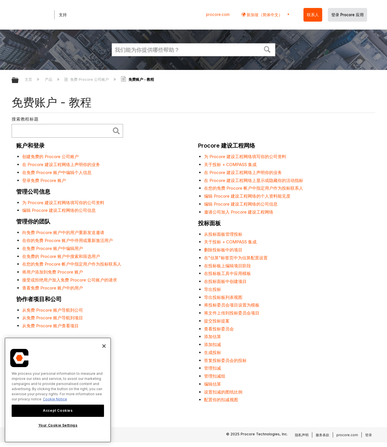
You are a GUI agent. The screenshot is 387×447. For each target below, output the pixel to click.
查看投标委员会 (219, 329)
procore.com (218, 14)
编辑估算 (212, 384)
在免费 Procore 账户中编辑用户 (52, 248)
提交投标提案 (217, 321)
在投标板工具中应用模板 (227, 273)
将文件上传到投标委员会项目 (231, 313)
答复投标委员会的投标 (225, 360)
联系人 (313, 15)
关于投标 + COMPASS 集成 (230, 164)
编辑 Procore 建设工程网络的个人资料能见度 (247, 196)
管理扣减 (212, 368)
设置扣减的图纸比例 (223, 392)
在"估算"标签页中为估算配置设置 (236, 257)
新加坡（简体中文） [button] (263, 14)
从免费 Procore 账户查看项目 (50, 325)
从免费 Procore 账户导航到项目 (52, 317)
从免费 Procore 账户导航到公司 (52, 310)
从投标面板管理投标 (223, 234)
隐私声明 (302, 435)
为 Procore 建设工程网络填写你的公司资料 (63, 202)
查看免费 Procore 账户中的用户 (52, 288)
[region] (58, 390)
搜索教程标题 (25, 119)
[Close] (104, 346)
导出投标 (212, 289)
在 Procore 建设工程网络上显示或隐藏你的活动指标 (253, 180)
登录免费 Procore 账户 (44, 180)
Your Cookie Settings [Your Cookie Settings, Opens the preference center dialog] (58, 425)
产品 (49, 79)
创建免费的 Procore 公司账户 (50, 156)
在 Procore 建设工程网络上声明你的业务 (61, 164)
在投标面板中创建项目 (225, 281)
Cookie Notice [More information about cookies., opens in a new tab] (55, 399)
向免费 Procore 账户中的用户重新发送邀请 (63, 232)
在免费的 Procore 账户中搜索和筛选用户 (61, 256)
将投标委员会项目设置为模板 (231, 305)
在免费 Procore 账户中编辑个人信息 (56, 172)
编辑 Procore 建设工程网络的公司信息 (59, 210)
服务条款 (322, 435)
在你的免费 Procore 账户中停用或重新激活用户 (67, 240)
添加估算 (212, 336)
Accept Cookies (57, 410)
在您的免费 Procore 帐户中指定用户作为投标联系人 (71, 264)
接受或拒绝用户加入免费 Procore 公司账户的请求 (69, 280)
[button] (267, 49)
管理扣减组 (214, 376)
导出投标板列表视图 (223, 297)
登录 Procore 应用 (347, 15)
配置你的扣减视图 (221, 399)
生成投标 (212, 352)
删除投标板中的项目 (223, 250)
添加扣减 (212, 344)
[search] (62, 131)
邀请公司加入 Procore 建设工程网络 (238, 212)
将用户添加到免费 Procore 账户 (52, 272)
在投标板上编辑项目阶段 (227, 265)
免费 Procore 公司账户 (87, 79)
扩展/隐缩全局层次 (18, 80)
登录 (368, 435)
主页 (29, 79)
